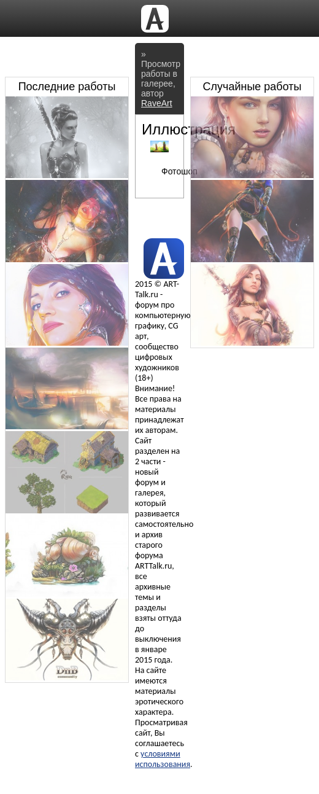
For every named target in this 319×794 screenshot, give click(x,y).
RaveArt (156, 103)
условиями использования (162, 759)
